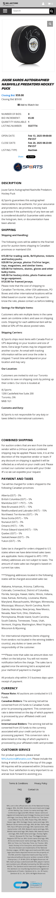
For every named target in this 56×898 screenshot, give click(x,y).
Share (20, 156)
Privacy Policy (40, 783)
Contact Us (33, 789)
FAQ (20, 789)
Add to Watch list (28, 104)
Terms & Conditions (18, 783)
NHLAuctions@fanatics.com (16, 758)
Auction (32, 150)
